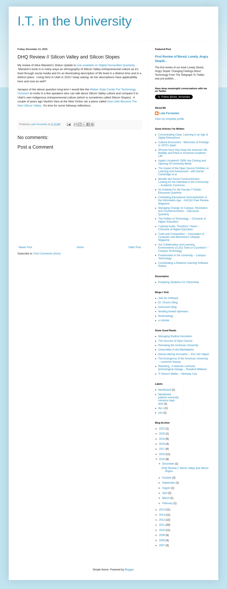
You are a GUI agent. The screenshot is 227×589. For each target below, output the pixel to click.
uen (160, 412)
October (167, 477)
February (167, 503)
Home (80, 247)
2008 (162, 540)
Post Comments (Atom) (47, 253)
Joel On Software (168, 298)
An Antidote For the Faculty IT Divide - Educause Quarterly (180, 191)
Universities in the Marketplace (176, 349)
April (165, 493)
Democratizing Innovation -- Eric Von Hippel (183, 354)
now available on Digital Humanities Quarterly (105, 65)
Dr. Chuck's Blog (167, 302)
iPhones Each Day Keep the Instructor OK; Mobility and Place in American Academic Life (183, 153)
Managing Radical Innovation (175, 336)
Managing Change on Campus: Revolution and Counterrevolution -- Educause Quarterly (183, 211)
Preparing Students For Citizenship (178, 282)
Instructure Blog (167, 307)
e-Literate (163, 320)
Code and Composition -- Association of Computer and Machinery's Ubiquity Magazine (181, 237)
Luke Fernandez (169, 113)
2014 (162, 509)
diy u (161, 408)
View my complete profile (169, 118)
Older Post (134, 247)
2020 (162, 433)
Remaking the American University (178, 345)
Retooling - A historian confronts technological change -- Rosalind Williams (182, 368)
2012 (162, 519)
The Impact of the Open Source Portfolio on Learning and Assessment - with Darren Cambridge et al (183, 171)
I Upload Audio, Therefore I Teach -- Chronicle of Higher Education (179, 228)
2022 (162, 428)
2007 (162, 545)
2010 (162, 530)
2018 (162, 443)
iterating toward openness (173, 311)
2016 (162, 454)
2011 (162, 524)
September (169, 482)
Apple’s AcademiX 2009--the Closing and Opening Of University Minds (182, 162)
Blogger (129, 569)
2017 (162, 448)
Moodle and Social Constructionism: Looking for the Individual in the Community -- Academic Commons (183, 182)
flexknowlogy (165, 316)
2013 (162, 514)
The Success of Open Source (175, 340)
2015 (162, 459)
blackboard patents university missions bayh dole (168, 399)
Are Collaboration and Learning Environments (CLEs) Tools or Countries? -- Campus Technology (183, 247)
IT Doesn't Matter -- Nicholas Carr (177, 373)
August (166, 487)
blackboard (164, 389)
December (168, 463)
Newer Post (25, 247)
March (166, 498)
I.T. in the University (74, 21)
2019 (162, 438)
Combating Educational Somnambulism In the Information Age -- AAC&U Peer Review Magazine (183, 200)
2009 (162, 535)
